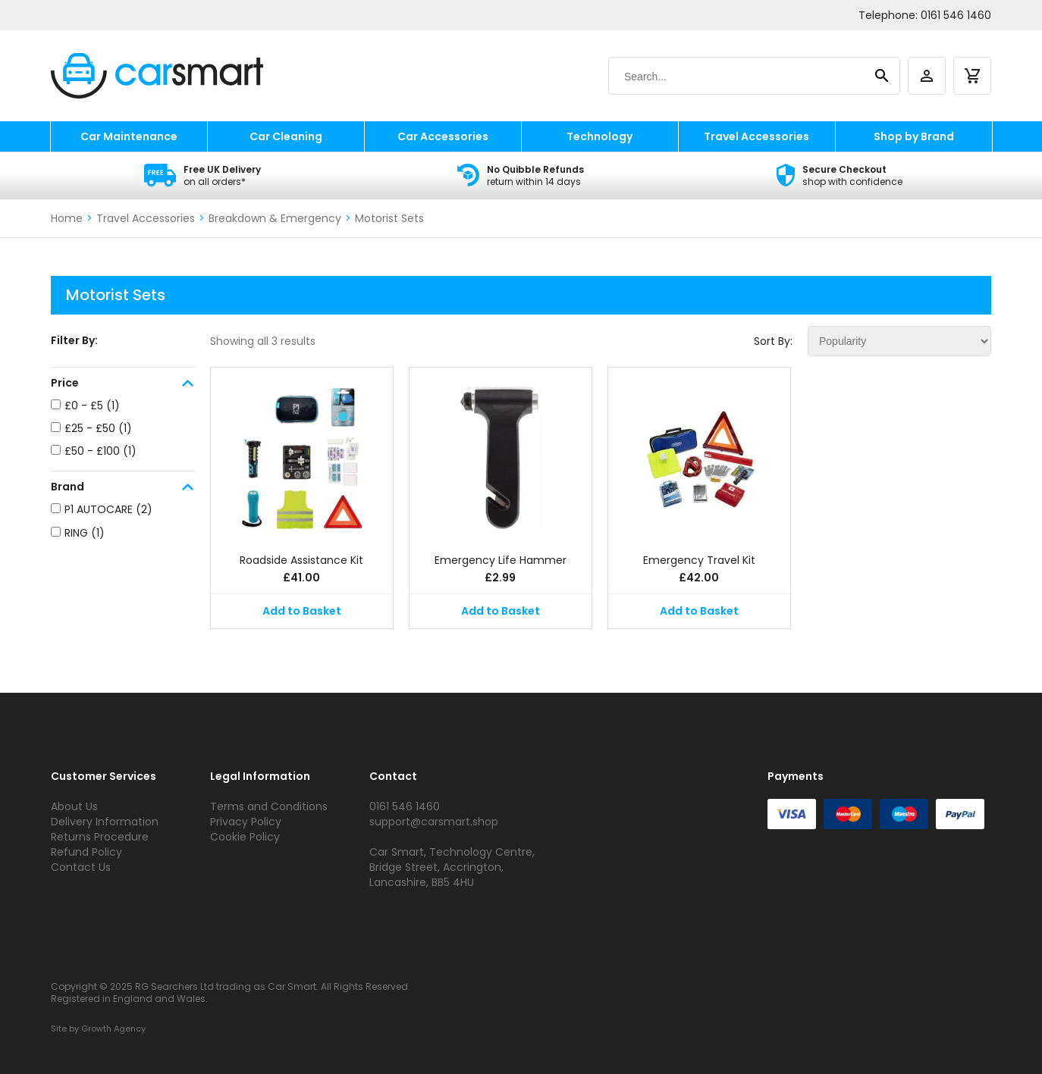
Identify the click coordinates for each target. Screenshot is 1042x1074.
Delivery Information (104, 821)
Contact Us (81, 867)
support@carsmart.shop (433, 821)
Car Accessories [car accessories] (442, 136)
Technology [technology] (599, 136)
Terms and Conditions (269, 806)
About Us (74, 806)
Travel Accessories (145, 218)
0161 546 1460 (956, 15)
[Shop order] (899, 341)
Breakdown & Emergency (275, 218)
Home (67, 218)
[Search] (739, 76)
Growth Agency (113, 1028)
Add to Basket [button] (301, 610)
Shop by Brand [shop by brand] (914, 136)
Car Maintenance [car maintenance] (128, 136)
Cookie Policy (245, 836)
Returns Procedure (100, 836)
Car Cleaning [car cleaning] (286, 136)
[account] (927, 76)
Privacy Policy (245, 821)
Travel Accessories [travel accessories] (756, 136)
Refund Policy (86, 852)
